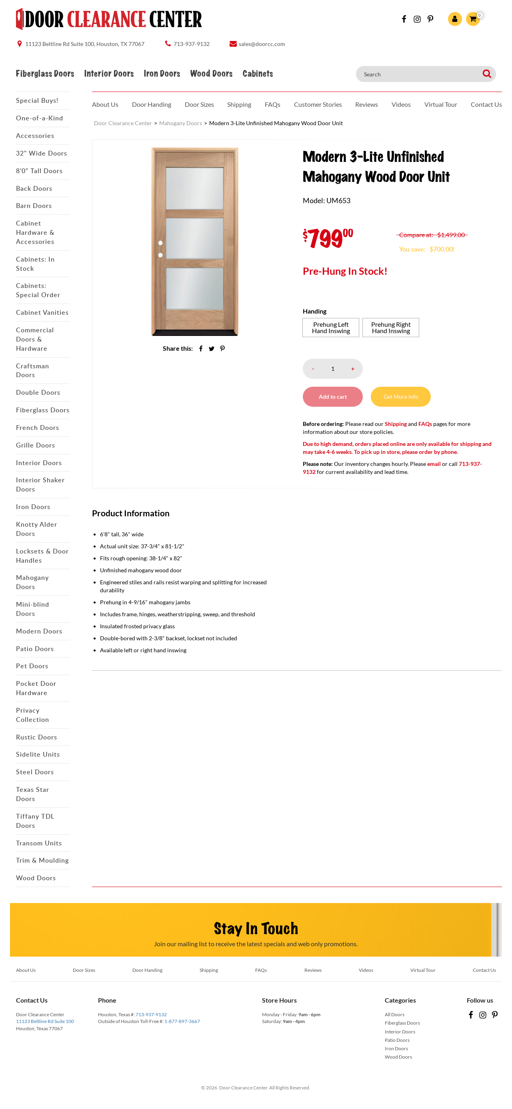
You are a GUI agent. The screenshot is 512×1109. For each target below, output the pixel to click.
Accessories (35, 135)
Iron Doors (162, 73)
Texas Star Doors (32, 794)
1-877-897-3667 (182, 1021)
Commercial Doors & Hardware (35, 339)
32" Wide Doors (41, 153)
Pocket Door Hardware (36, 688)
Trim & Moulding (42, 860)
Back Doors (34, 188)
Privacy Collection (32, 715)
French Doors (37, 427)
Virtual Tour (440, 104)
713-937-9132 (151, 1014)
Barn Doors (34, 205)
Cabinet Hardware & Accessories (35, 232)
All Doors (394, 1014)
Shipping (239, 104)
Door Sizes (199, 104)
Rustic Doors (36, 737)
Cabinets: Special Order (38, 290)
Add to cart (333, 396)
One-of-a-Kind (39, 118)
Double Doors (38, 392)
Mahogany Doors (32, 582)
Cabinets (258, 73)
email (434, 463)
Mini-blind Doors (32, 609)
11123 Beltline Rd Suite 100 (45, 1021)
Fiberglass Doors (45, 73)
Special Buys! (37, 100)
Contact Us (486, 104)
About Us (105, 104)
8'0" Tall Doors (39, 170)
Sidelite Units (38, 754)
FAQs (272, 104)
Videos (401, 104)
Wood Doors (211, 73)
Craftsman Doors (32, 371)
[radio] (331, 327)
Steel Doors (35, 771)
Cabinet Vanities (42, 312)
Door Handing (151, 104)
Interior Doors (109, 73)
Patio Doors (35, 648)
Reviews (366, 104)
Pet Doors (32, 665)
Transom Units (39, 843)
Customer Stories (318, 104)
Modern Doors (39, 631)
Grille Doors (35, 445)
